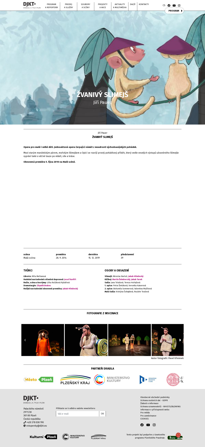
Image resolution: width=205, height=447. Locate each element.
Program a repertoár (51, 6)
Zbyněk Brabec (44, 285)
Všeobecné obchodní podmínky (155, 397)
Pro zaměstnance (148, 416)
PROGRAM (176, 11)
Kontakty (144, 4)
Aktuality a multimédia (119, 6)
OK (102, 413)
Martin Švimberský (121, 279)
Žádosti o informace (149, 403)
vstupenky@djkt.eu (35, 425)
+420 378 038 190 (33, 422)
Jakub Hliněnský (70, 288)
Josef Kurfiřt (70, 279)
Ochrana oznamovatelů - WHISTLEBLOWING (160, 406)
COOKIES (144, 419)
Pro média (145, 412)
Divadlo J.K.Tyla (33, 400)
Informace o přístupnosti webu (154, 409)
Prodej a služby (68, 6)
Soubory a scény (85, 6)
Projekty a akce (102, 6)
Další (132, 4)
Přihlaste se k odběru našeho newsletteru (75, 408)
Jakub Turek (136, 279)
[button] (180, 340)
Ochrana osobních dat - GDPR (154, 400)
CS (164, 5)
